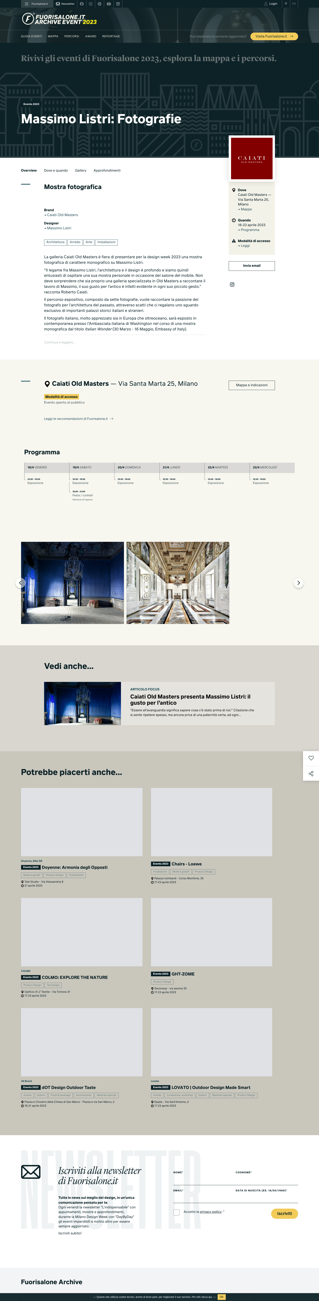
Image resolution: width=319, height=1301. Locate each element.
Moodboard (126, 1213)
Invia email (251, 266)
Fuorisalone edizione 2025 (136, 1257)
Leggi (244, 246)
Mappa (53, 36)
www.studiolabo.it (37, 1239)
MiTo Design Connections (258, 1227)
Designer (124, 1225)
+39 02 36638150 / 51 (38, 1229)
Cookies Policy (50, 1276)
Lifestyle (185, 1208)
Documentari (188, 1263)
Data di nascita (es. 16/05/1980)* (266, 975)
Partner (246, 1222)
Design (184, 1202)
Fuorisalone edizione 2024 (136, 1263)
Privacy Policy (30, 1276)
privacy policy (212, 997)
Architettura (56, 243)
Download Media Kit (255, 1204)
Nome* (178, 957)
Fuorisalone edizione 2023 (136, 1269)
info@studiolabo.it (37, 1234)
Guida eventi (31, 36)
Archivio (185, 1225)
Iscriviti (284, 999)
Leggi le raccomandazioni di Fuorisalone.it (80, 409)
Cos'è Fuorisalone (253, 1216)
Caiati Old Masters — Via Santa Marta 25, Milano (254, 199)
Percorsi (71, 36)
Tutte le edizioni (129, 1286)
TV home (186, 1252)
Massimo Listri (59, 229)
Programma (248, 230)
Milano (184, 1196)
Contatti (247, 1233)
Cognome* (247, 957)
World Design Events (132, 1208)
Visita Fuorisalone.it (275, 36)
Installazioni (109, 243)
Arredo (76, 243)
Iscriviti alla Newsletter (259, 1260)
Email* (178, 975)
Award (90, 36)
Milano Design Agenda (133, 1196)
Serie (183, 1257)
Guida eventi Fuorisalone (135, 1202)
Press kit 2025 (251, 1210)
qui (210, 1296)
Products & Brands (192, 1269)
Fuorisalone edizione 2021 (135, 1281)
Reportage (111, 36)
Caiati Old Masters (62, 215)
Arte (91, 243)
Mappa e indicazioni (252, 375)
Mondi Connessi (190, 1213)
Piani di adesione (256, 1197)
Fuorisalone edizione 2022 (135, 1275)
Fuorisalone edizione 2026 (136, 1252)
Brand (122, 1219)
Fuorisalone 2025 (191, 1219)
